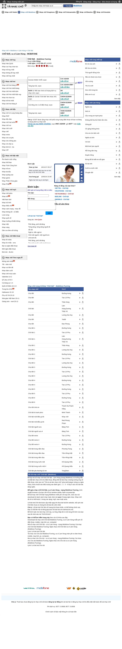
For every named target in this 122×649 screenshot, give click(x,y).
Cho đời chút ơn (33, 409)
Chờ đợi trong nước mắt (36, 464)
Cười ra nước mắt (91, 168)
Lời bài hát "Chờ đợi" (35, 218)
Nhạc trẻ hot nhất (8, 100)
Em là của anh (90, 64)
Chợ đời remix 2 (33, 442)
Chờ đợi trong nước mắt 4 (37, 468)
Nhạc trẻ (5, 196)
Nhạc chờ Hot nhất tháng (10, 88)
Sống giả (88, 124)
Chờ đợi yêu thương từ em (37, 472)
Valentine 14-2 (7, 277)
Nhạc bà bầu (6, 172)
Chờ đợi (30, 50)
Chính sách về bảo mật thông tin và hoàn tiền (61, 613)
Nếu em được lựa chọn (93, 77)
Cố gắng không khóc (92, 129)
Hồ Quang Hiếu (67, 464)
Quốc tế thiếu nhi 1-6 (9, 286)
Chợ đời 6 (31, 399)
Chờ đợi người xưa (34, 429)
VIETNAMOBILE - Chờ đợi (64, 194)
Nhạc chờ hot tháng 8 (9, 104)
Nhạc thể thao (7, 162)
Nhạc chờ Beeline (86, 12)
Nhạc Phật (5, 184)
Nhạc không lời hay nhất (10, 73)
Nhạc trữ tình (6, 202)
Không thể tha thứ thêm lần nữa (96, 120)
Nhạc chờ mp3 (10, 190)
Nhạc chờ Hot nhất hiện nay (11, 94)
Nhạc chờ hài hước (8, 122)
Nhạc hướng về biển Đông (11, 221)
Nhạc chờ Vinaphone (47, 12)
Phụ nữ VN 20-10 (8, 295)
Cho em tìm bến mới (92, 133)
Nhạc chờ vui (6, 125)
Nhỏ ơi (87, 111)
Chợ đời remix (33, 437)
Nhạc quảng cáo (7, 175)
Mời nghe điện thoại (9, 249)
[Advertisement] (56, 568)
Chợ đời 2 (31, 356)
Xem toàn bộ (32, 248)
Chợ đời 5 (31, 391)
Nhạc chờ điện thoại (12, 236)
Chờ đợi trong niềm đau (36, 450)
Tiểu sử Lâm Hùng (62, 204)
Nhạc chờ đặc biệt (12, 156)
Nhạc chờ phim (7, 193)
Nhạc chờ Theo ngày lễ (13, 257)
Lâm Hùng (22, 50)
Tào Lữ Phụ (66, 299)
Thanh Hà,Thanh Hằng (68, 409)
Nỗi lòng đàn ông (91, 151)
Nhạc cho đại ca (7, 144)
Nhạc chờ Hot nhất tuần (10, 91)
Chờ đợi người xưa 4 (35, 433)
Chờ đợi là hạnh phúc (35, 414)
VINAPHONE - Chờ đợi (63, 191)
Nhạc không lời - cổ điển (10, 212)
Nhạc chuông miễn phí (15, 2)
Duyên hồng (89, 155)
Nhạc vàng (5, 227)
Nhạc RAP (5, 116)
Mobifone (13, 50)
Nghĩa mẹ (88, 107)
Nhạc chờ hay (10, 60)
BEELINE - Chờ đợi (62, 196)
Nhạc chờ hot (10, 81)
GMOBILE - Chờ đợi (62, 199)
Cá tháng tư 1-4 (7, 283)
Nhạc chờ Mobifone (28, 12)
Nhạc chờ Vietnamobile (67, 12)
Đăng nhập (87, 2)
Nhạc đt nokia (6, 240)
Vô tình (87, 142)
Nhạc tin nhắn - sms (9, 243)
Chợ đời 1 (31, 330)
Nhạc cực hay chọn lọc (10, 67)
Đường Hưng (66, 295)
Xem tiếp (117, 98)
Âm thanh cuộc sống (9, 159)
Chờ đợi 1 (31, 334)
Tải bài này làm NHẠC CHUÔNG (39, 124)
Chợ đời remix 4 (33, 446)
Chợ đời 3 (31, 369)
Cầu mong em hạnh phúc (94, 116)
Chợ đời (31, 295)
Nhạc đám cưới (7, 270)
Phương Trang (67, 450)
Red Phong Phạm (66, 423)
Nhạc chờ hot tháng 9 (9, 85)
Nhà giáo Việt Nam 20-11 (10, 298)
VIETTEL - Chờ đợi (61, 188)
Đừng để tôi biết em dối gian (95, 159)
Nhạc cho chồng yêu (9, 141)
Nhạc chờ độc (10, 109)
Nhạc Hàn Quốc (7, 63)
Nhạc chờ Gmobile (103, 12)
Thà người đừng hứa (92, 72)
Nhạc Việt (5, 224)
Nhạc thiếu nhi (7, 206)
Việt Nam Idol (6, 199)
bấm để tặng (65, 87)
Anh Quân (38, 221)
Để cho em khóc (90, 68)
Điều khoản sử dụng (109, 2)
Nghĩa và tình (89, 137)
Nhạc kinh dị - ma (8, 147)
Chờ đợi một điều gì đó (36, 418)
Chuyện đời (89, 172)
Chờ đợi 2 (31, 360)
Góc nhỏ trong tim (91, 90)
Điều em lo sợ (90, 94)
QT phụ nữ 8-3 (7, 280)
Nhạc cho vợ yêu (8, 138)
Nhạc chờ (5, 50)
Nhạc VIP (5, 150)
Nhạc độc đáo (7, 119)
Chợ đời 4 (31, 382)
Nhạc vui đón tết (7, 267)
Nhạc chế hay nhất (8, 76)
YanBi (64, 321)
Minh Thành (66, 414)
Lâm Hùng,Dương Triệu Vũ (66, 310)
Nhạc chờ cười (7, 128)
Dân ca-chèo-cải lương (10, 230)
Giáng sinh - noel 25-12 (10, 301)
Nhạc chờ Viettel (11, 12)
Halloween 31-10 (8, 292)
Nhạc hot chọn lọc (8, 97)
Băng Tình (65, 429)
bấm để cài (65, 81)
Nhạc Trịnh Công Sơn (9, 165)
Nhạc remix (6, 134)
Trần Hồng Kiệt (67, 455)
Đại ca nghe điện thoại (9, 246)
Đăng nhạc (97, 2)
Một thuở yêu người (92, 146)
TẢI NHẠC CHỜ (15, 6)
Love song (5, 215)
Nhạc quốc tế (6, 218)
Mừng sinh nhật (7, 261)
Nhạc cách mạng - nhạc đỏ (11, 209)
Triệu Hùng (65, 304)
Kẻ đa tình (88, 164)
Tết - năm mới (7, 264)
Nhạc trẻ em (6, 168)
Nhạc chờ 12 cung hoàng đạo (12, 113)
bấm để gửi (65, 93)
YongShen (65, 472)
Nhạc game (6, 178)
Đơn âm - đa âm (7, 252)
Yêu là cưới (89, 86)
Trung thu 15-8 (7, 289)
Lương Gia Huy (67, 317)
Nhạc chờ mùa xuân (9, 274)
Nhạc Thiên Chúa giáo (9, 181)
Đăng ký (79, 1)
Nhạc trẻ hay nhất (8, 70)
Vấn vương (89, 81)
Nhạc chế (5, 131)
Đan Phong (66, 325)
